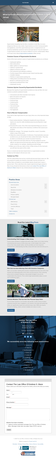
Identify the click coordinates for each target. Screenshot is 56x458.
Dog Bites (13, 192)
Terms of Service (33, 444)
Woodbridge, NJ (29, 370)
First (7, 394)
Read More (11, 250)
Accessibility (40, 444)
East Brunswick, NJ (29, 350)
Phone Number (10, 402)
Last (13, 394)
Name (8, 390)
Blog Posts (34, 222)
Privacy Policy (26, 444)
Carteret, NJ (29, 345)
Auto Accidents (15, 185)
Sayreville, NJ (28, 365)
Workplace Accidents (16, 190)
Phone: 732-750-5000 (28, 330)
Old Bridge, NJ (28, 357)
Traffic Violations (13, 211)
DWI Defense (14, 201)
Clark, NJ (28, 347)
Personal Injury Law (14, 182)
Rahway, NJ (29, 362)
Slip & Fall (13, 187)
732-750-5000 (25, 2)
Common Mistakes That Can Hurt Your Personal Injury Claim (25, 299)
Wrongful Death (15, 197)
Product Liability (15, 194)
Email (8, 397)
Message (9, 407)
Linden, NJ (28, 355)
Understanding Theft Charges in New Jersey (20, 239)
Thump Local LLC (33, 441)
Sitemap (20, 444)
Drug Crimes (14, 204)
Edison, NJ (28, 352)
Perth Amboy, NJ (28, 360)
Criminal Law (12, 199)
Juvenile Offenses (15, 206)
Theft (12, 209)
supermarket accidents (26, 53)
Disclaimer (15, 444)
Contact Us (12, 214)
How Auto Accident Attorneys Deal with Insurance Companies (25, 268)
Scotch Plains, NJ (28, 367)
